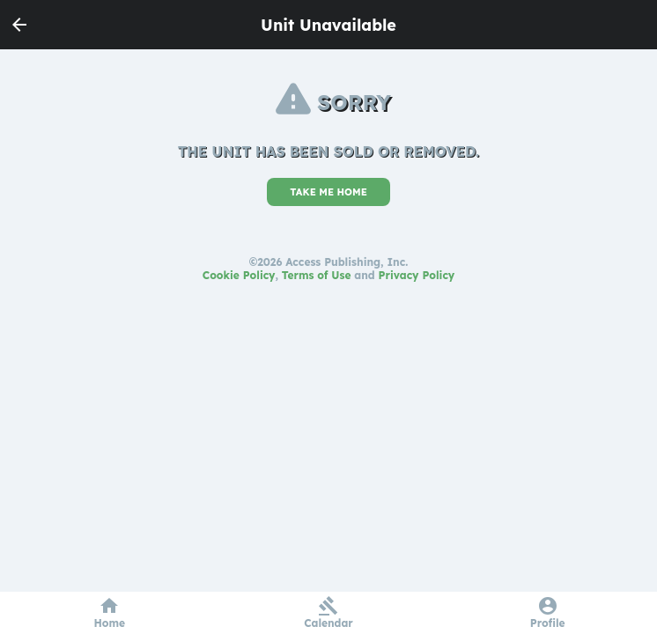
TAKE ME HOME (328, 192)
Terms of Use (316, 275)
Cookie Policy (239, 275)
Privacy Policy (417, 275)
